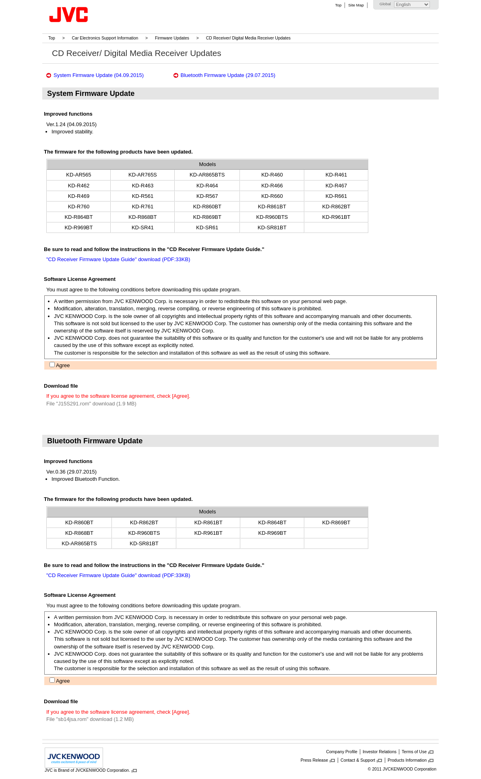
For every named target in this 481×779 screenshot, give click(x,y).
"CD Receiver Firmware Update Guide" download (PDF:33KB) (118, 259)
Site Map (355, 5)
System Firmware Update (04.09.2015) (99, 75)
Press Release (314, 760)
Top (338, 5)
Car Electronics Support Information (105, 38)
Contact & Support (358, 760)
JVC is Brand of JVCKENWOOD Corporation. (87, 770)
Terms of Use (414, 751)
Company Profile (341, 751)
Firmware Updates (172, 38)
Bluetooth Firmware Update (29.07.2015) (228, 75)
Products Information (407, 760)
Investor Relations (379, 751)
